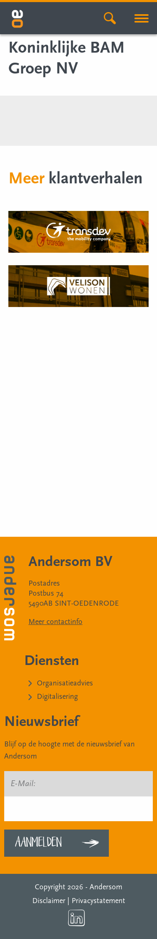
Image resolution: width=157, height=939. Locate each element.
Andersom (106, 887)
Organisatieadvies (65, 683)
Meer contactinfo (55, 621)
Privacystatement (98, 900)
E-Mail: (23, 783)
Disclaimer (48, 900)
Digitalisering (57, 696)
